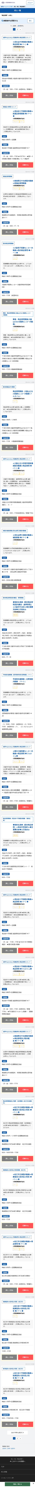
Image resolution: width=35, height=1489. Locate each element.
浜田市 (4, 1448)
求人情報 (4, 1472)
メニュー (30, 2)
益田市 (13, 1448)
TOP (2, 1467)
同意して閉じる (17, 1484)
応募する (26, 95)
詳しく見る (9, 95)
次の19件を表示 (16, 1433)
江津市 (8, 1448)
